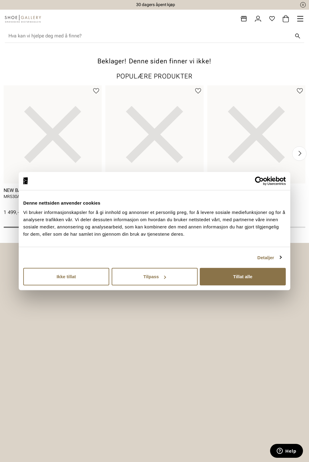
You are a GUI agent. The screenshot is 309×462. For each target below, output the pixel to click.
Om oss (242, 357)
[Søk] (297, 36)
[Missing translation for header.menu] (300, 18)
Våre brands (247, 378)
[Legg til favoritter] (96, 91)
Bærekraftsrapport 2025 (184, 391)
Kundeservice (110, 357)
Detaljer (265, 257)
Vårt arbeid (176, 357)
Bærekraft (244, 367)
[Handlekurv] (286, 18)
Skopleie (35, 388)
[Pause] (303, 5)
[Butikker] (244, 18)
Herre (31, 367)
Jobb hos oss (248, 388)
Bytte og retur (110, 367)
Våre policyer (178, 367)
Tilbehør (34, 378)
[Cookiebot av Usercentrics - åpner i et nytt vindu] (259, 180)
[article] (53, 147)
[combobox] (149, 36)
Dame (32, 357)
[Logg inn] (258, 18)
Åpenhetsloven (180, 378)
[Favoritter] (272, 18)
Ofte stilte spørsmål (116, 399)
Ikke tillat (66, 276)
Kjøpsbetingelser (113, 378)
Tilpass (154, 276)
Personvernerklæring (117, 388)
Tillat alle (243, 276)
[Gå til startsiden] (23, 18)
